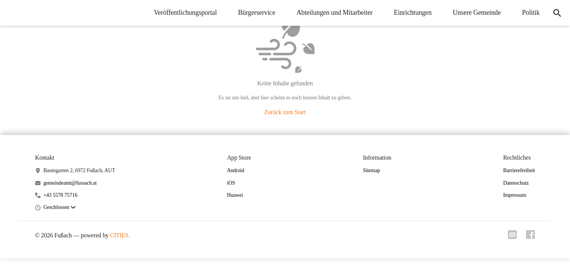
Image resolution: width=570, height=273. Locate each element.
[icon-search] (557, 13)
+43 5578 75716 (60, 195)
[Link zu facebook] (530, 237)
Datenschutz (516, 183)
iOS (231, 183)
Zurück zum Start (285, 112)
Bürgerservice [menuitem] (256, 12)
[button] (59, 208)
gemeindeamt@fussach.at (70, 183)
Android (235, 170)
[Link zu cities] (512, 237)
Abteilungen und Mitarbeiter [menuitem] (335, 12)
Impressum (514, 195)
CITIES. (120, 235)
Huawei (235, 195)
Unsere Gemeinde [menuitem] (477, 12)
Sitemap (371, 170)
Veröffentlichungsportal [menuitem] (185, 12)
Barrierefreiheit (519, 170)
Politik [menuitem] (531, 12)
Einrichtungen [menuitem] (413, 12)
